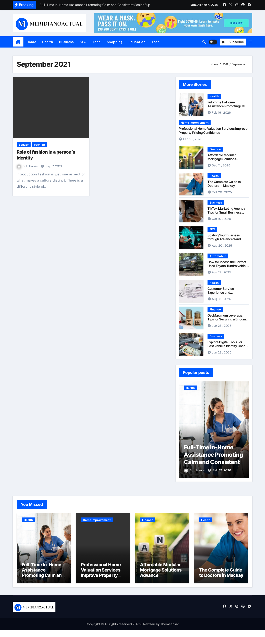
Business (66, 42)
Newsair (149, 631)
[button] (250, 42)
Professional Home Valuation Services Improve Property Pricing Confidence (213, 130)
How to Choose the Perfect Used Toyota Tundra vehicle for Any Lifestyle (228, 266)
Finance (215, 149)
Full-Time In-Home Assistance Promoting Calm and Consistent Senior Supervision (228, 108)
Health (47, 42)
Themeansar (169, 631)
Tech (97, 42)
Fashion (39, 144)
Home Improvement (195, 122)
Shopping (115, 42)
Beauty (24, 144)
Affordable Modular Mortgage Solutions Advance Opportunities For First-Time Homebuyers (227, 161)
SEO (83, 42)
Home (31, 42)
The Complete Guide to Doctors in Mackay (224, 184)
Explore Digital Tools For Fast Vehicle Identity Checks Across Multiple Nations (228, 346)
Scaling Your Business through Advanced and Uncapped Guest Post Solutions (224, 241)
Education (137, 42)
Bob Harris (28, 166)
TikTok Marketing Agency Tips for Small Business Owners (226, 212)
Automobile (218, 256)
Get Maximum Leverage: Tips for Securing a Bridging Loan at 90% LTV (228, 319)
